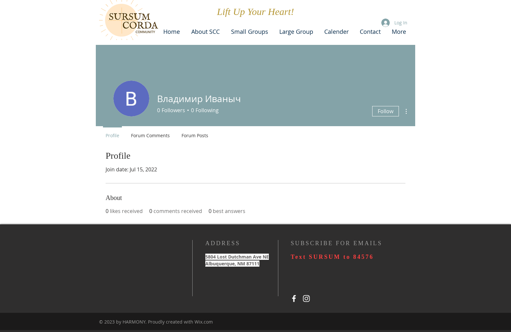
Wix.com (204, 322)
